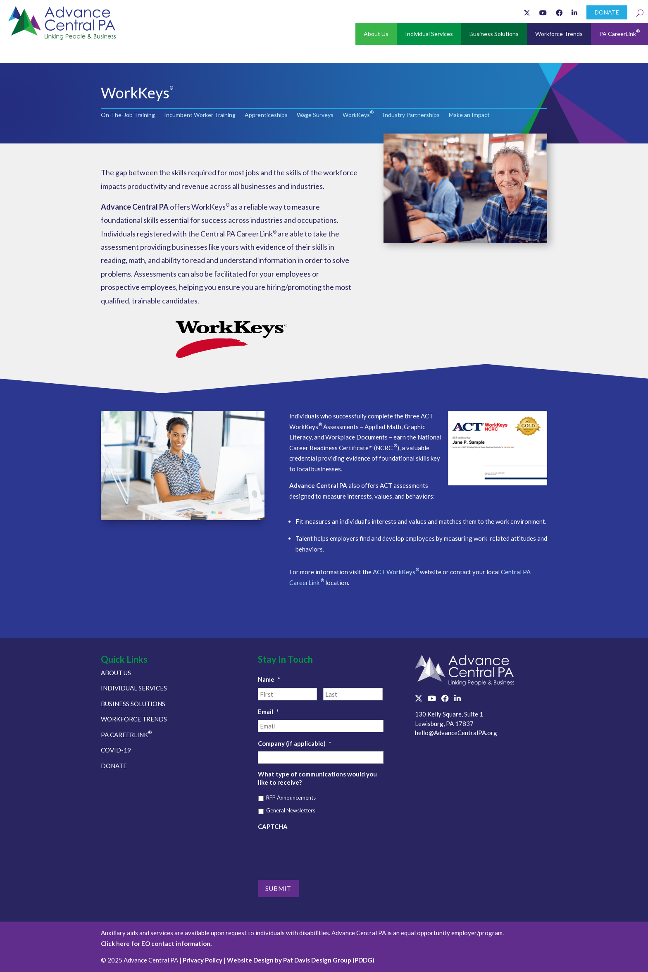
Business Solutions (494, 33)
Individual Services (429, 33)
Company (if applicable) (294, 743)
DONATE (607, 12)
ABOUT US (116, 672)
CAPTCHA (273, 826)
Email (268, 711)
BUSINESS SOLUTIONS (133, 703)
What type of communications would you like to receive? (317, 778)
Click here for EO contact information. (156, 943)
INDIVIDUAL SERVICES (134, 688)
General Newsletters (290, 810)
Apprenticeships (266, 115)
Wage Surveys (315, 115)
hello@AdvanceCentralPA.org (456, 732)
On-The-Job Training (128, 115)
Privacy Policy (202, 960)
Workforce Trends (559, 33)
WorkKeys (358, 115)
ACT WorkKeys (396, 572)
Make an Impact (469, 115)
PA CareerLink (619, 33)
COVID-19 (116, 750)
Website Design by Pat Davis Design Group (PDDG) (300, 960)
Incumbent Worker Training (200, 115)
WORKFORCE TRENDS (134, 719)
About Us (376, 33)
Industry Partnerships (411, 115)
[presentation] (321, 850)
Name (269, 679)
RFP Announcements (291, 797)
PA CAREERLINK (126, 734)
